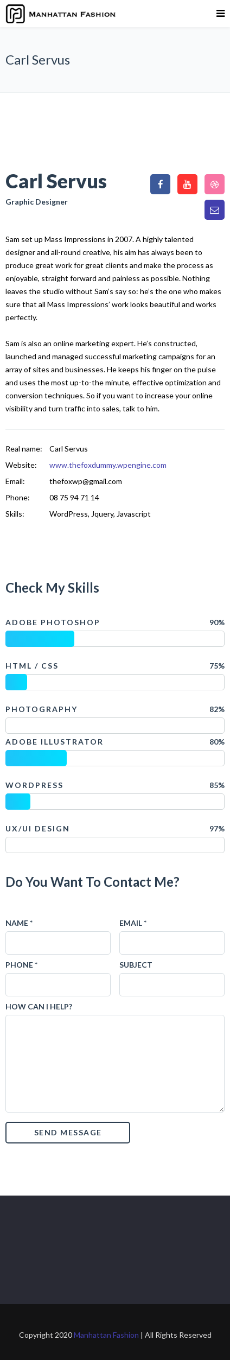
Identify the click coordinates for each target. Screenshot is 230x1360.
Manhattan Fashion (106, 1334)
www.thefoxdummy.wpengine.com (108, 464)
